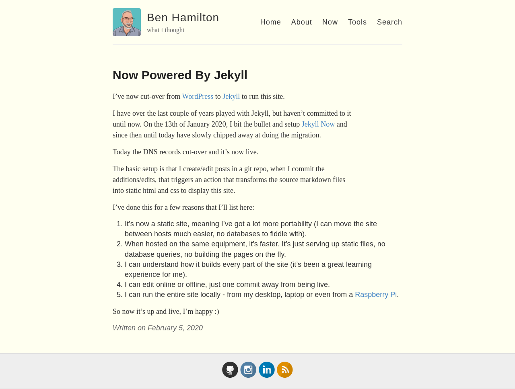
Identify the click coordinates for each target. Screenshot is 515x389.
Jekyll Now (318, 124)
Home (270, 22)
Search (389, 22)
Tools (357, 22)
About (301, 22)
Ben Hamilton (183, 17)
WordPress (198, 96)
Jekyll (231, 96)
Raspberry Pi (376, 295)
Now (330, 22)
